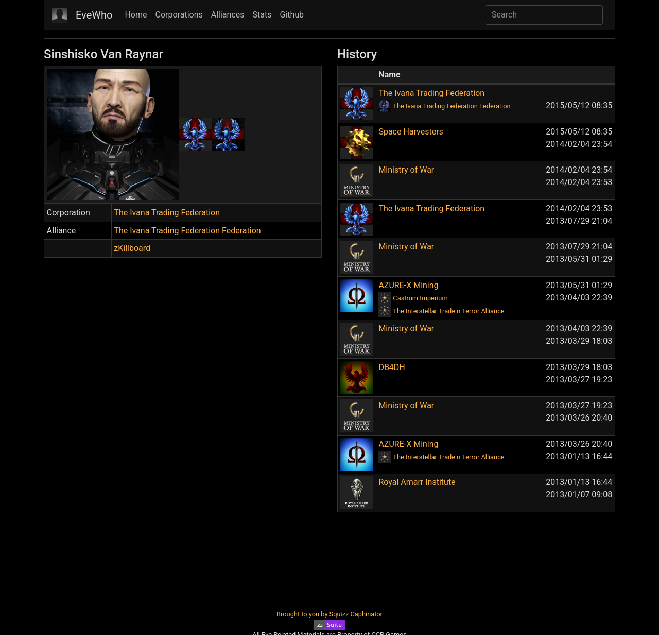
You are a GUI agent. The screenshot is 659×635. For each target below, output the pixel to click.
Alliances (228, 15)
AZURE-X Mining (408, 285)
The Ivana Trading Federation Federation (187, 231)
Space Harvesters (410, 132)
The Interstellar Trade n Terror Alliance (448, 311)
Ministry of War (406, 170)
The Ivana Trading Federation (167, 213)
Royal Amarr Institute (416, 482)
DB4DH (391, 367)
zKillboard (132, 248)
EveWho (94, 15)
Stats (262, 15)
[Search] (544, 15)
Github (292, 15)
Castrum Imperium (420, 298)
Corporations (179, 15)
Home (136, 15)
